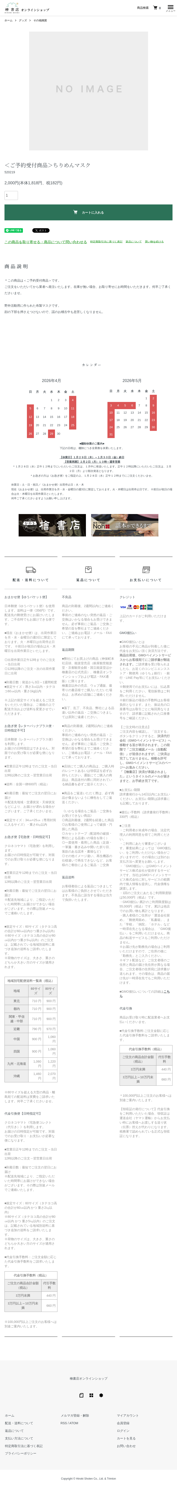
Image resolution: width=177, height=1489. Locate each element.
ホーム (8, 21)
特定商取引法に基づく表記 (106, 242)
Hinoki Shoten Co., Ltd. (90, 1479)
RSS (64, 1424)
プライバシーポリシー (20, 1454)
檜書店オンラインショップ (88, 1379)
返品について (134, 242)
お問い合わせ (125, 1447)
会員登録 (122, 1424)
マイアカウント (127, 1416)
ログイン (122, 1432)
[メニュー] (170, 8)
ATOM (73, 1424)
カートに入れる (88, 213)
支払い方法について (18, 1439)
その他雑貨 (40, 21)
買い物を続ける (154, 242)
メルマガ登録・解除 (75, 1416)
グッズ (23, 21)
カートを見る (125, 1439)
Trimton (111, 1479)
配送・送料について (18, 1424)
